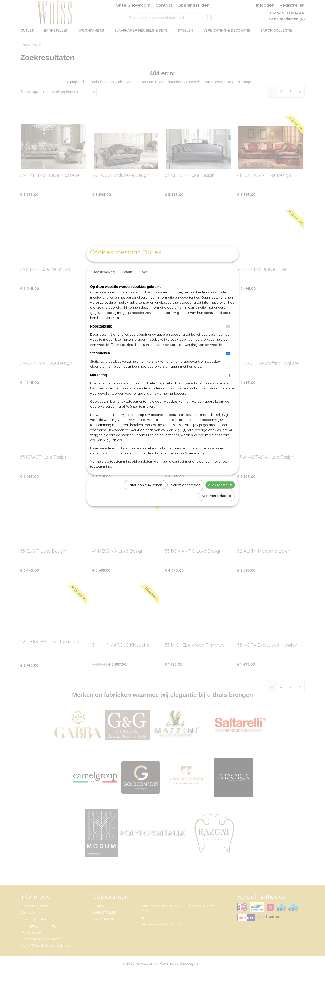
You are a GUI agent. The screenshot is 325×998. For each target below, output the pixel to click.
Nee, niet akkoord (216, 507)
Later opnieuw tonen (145, 496)
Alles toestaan (220, 496)
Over (143, 284)
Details (127, 284)
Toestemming (104, 284)
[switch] (228, 338)
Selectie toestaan (185, 496)
